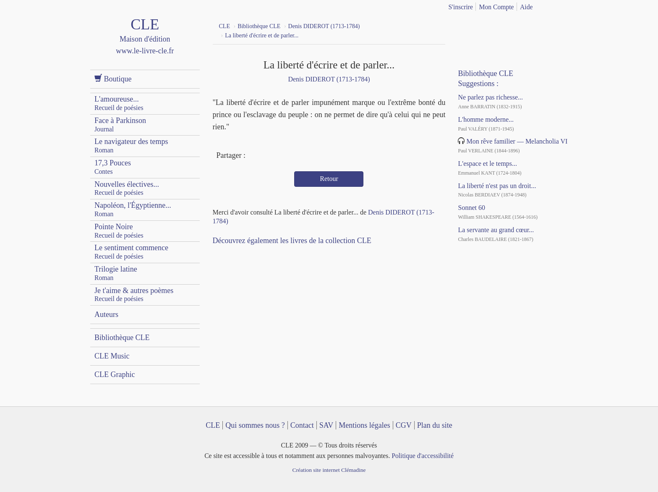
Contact (302, 425)
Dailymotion (499, 25)
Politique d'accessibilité (423, 455)
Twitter (269, 156)
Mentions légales (364, 425)
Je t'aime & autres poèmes (133, 294)
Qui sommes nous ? (255, 425)
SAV (326, 425)
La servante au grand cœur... (496, 229)
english (563, 5)
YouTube (484, 25)
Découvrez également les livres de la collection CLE (292, 240)
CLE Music (112, 356)
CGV (404, 425)
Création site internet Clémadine (329, 470)
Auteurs (106, 314)
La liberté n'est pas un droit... (497, 185)
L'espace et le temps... (487, 163)
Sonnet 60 (471, 207)
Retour (329, 178)
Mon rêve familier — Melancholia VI (516, 141)
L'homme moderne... (486, 119)
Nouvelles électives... (126, 188)
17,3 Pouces (112, 167)
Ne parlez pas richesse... (490, 97)
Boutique (113, 78)
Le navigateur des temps (131, 145)
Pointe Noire (119, 230)
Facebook (254, 156)
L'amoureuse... (119, 103)
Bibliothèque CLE (121, 337)
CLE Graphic (114, 374)
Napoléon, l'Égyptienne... (132, 209)
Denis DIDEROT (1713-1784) (329, 79)
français (550, 5)
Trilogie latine (115, 273)
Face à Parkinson (120, 124)
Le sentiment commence (131, 251)
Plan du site (434, 425)
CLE (213, 425)
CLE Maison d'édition (145, 43)
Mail (284, 156)
